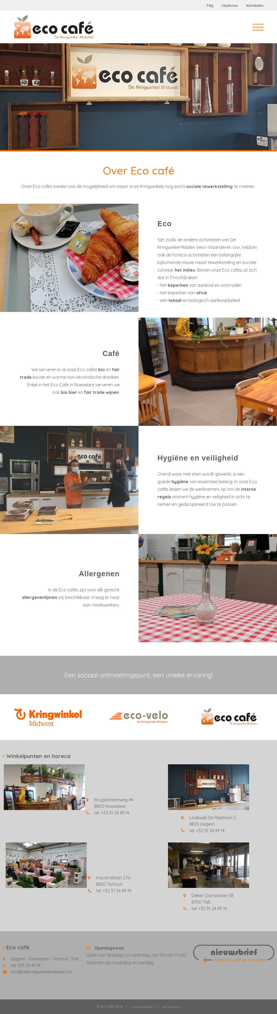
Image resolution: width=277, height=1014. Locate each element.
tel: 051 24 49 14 (26, 965)
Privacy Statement (142, 1007)
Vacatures (230, 5)
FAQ (210, 5)
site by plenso (170, 1007)
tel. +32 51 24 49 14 (111, 812)
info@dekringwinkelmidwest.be (41, 972)
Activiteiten (254, 5)
